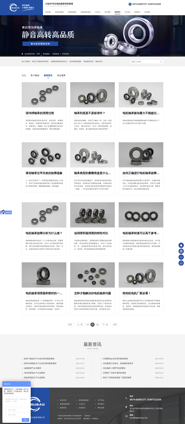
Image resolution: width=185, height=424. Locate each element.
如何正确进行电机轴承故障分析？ (141, 173)
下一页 (105, 325)
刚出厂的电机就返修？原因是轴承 (117, 378)
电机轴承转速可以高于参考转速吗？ (141, 233)
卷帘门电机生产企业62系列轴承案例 (39, 359)
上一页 (80, 325)
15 (92, 324)
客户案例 (107, 12)
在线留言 (82, 408)
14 (87, 324)
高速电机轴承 (72, 12)
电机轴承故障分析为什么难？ (44, 233)
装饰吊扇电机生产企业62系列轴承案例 (40, 363)
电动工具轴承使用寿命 (40, 61)
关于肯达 (127, 12)
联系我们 (137, 12)
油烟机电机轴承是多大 (59, 61)
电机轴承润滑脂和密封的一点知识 (44, 293)
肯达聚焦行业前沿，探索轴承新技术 (118, 363)
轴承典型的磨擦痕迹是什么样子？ (93, 173)
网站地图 (101, 408)
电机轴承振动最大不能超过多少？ (141, 113)
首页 (38, 54)
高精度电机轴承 (86, 12)
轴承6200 (98, 61)
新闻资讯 (117, 12)
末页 (115, 325)
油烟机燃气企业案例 (32, 368)
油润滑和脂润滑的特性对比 (91, 233)
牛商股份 (95, 419)
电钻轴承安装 (88, 61)
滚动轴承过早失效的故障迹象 (44, 173)
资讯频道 (46, 54)
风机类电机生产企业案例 (34, 378)
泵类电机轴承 (84, 400)
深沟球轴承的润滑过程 (40, 113)
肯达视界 (147, 12)
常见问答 (65, 54)
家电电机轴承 (65, 404)
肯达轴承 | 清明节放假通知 (114, 368)
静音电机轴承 (59, 12)
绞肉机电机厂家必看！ (137, 293)
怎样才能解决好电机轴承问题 (92, 293)
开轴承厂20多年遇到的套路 (114, 373)
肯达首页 (48, 12)
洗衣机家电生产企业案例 (34, 373)
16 (97, 324)
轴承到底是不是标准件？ (89, 113)
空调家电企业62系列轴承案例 (115, 359)
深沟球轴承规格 (75, 61)
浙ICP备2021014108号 (72, 419)
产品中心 (98, 12)
